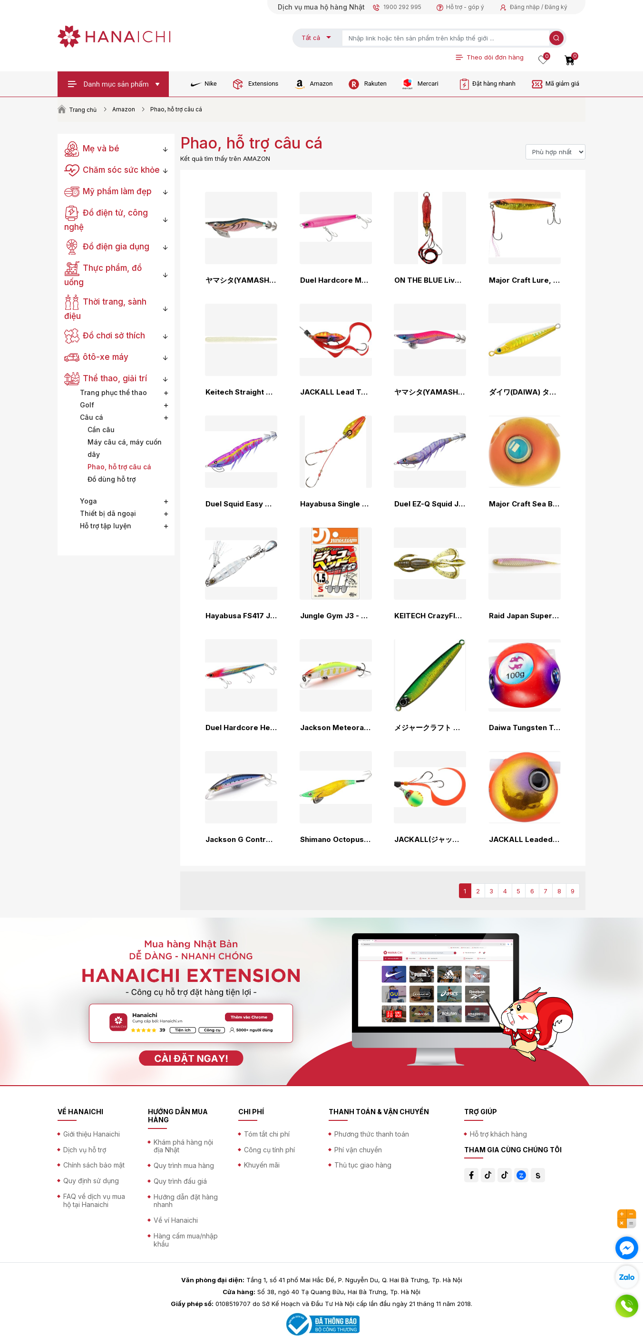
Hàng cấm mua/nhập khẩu (186, 1240)
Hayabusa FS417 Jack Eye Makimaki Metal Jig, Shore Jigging (241, 616)
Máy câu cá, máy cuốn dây (125, 448)
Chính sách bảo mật (94, 1165)
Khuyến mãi (262, 1165)
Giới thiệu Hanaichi (91, 1134)
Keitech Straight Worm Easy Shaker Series (241, 392)
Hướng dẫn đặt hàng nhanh (186, 1201)
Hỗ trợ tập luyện (105, 526)
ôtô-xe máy (96, 357)
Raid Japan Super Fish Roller (524, 616)
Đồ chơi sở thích (104, 335)
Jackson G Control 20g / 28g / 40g (241, 839)
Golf (87, 405)
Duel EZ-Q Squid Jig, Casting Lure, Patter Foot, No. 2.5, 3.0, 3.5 (430, 504)
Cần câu (101, 430)
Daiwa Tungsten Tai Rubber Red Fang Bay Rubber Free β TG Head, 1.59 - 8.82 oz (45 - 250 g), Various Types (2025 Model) (524, 727)
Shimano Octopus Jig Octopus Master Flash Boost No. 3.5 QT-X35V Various (335, 839)
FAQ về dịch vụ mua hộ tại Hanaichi (94, 1200)
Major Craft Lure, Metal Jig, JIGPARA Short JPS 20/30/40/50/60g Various (524, 280)
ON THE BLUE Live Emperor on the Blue (430, 280)
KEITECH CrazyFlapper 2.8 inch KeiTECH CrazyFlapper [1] (430, 616)
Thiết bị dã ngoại (108, 513)
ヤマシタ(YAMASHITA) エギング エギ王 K (241, 280)
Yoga (88, 501)
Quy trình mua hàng (184, 1165)
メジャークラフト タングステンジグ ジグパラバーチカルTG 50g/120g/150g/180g (430, 727)
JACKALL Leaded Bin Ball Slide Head (524, 839)
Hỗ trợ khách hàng (498, 1134)
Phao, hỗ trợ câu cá (119, 467)
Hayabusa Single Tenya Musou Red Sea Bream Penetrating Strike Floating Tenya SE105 (335, 504)
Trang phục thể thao (113, 392)
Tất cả (311, 37)
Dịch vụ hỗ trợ (84, 1150)
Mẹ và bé (91, 148)
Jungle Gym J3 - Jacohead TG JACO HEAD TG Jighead (335, 616)
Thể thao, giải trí (105, 378)
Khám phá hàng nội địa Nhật (183, 1146)
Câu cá (91, 417)
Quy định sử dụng (91, 1181)
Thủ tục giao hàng (362, 1165)
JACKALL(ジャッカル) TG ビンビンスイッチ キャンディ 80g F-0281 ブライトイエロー (430, 839)
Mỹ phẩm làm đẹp (108, 191)
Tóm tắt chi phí (267, 1134)
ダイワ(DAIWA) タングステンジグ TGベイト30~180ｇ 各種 (524, 392)
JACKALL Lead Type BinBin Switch (335, 392)
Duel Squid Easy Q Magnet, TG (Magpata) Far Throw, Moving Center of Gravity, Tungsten (241, 504)
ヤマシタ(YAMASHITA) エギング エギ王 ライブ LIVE (430, 392)
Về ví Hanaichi (176, 1220)
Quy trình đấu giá (180, 1181)
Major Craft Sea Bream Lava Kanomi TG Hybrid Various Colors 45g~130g (524, 504)
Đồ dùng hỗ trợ (112, 479)
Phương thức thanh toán (371, 1134)
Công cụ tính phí (269, 1150)
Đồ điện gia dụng (106, 246)
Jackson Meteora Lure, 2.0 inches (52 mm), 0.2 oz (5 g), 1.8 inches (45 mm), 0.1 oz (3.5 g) (335, 727)
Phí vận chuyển (358, 1150)
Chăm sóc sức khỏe (112, 170)
